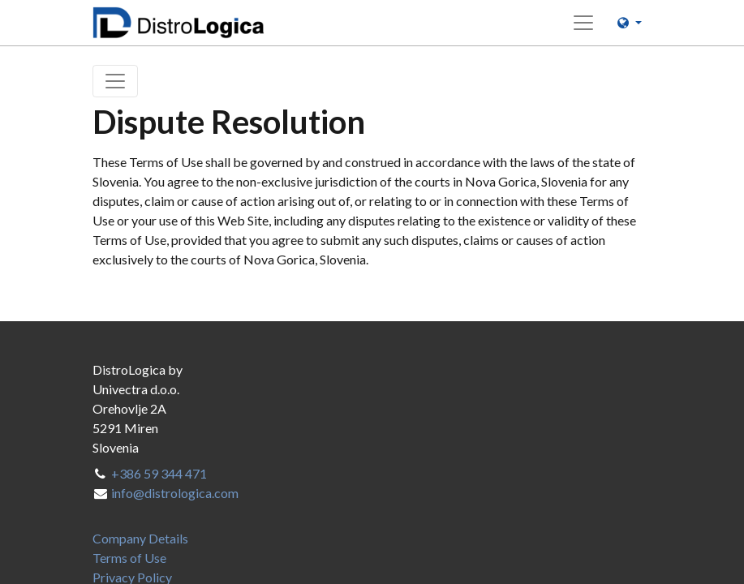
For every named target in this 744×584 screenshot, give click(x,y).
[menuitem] (140, 538)
